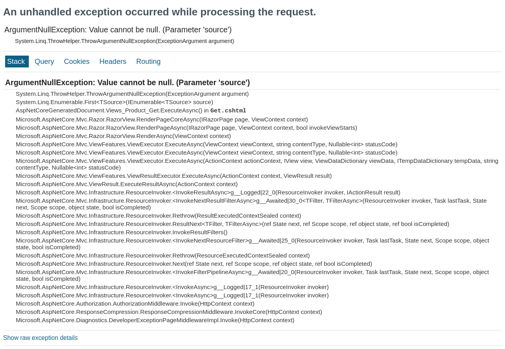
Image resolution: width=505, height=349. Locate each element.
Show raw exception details (40, 337)
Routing (148, 61)
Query (45, 61)
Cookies (78, 61)
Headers (113, 61)
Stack (17, 61)
